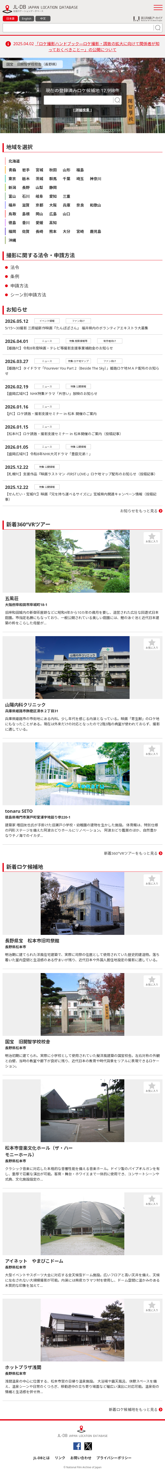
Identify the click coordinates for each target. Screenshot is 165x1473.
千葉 (66, 178)
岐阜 (39, 196)
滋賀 (26, 205)
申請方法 (19, 286)
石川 (26, 196)
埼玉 (80, 178)
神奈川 (95, 178)
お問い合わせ (80, 1457)
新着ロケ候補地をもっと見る (133, 1409)
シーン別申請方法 (28, 295)
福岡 (12, 231)
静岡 (53, 187)
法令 (14, 267)
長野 (26, 187)
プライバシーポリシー (114, 1457)
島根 (26, 213)
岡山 (39, 213)
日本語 (10, 18)
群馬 (53, 178)
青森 (12, 169)
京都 (39, 205)
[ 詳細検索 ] (82, 110)
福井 (12, 205)
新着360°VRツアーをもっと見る (131, 853)
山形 (66, 169)
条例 (14, 276)
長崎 (39, 231)
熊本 (53, 231)
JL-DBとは (41, 1457)
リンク (60, 1457)
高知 (53, 222)
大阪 (53, 205)
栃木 (26, 178)
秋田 (53, 169)
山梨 (39, 187)
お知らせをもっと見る (139, 510)
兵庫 (66, 205)
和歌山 (95, 205)
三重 (66, 196)
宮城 (39, 169)
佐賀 (26, 231)
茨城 (39, 178)
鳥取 (12, 213)
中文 (43, 18)
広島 (53, 213)
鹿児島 (95, 231)
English (26, 18)
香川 (26, 222)
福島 (80, 169)
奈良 (80, 205)
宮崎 (80, 231)
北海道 (14, 161)
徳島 (12, 222)
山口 (66, 213)
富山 (12, 196)
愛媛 (39, 222)
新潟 (12, 187)
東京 (12, 178)
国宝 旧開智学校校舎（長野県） (32, 64)
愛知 (53, 196)
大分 (66, 231)
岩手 (26, 169)
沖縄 (12, 240)
